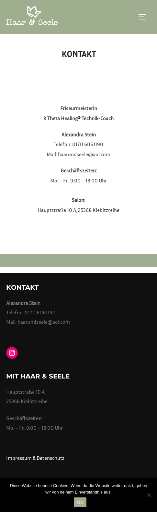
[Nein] (149, 495)
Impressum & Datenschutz (35, 458)
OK (80, 502)
